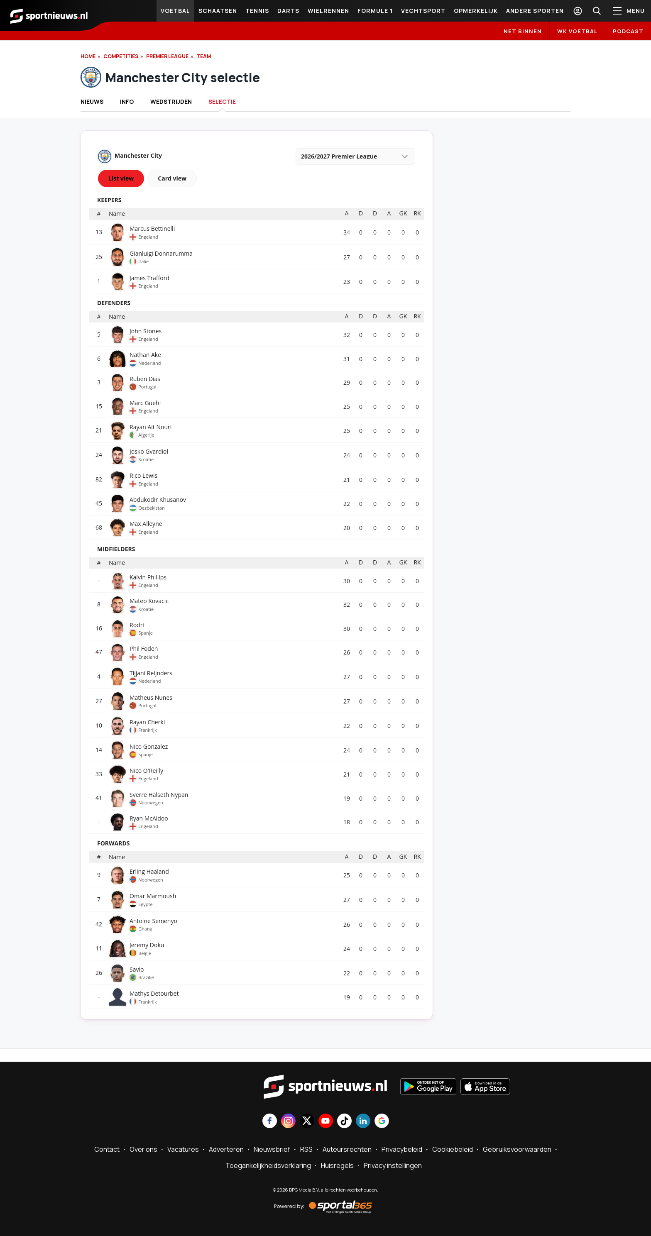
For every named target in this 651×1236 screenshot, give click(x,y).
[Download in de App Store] (485, 1087)
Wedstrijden (171, 101)
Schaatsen (217, 11)
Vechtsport (423, 11)
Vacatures (183, 1149)
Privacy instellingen (393, 1165)
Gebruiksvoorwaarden (517, 1149)
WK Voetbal (577, 31)
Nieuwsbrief (272, 1149)
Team (203, 56)
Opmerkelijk (476, 11)
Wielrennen (328, 11)
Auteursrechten (347, 1149)
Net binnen (523, 31)
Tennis (257, 11)
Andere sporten (535, 11)
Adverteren (226, 1149)
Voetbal (175, 11)
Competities (120, 56)
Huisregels (337, 1165)
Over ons (143, 1149)
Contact (107, 1149)
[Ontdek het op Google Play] (428, 1087)
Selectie (222, 101)
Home (88, 56)
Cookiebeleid (452, 1149)
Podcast (628, 31)
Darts (288, 11)
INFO (127, 101)
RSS (306, 1149)
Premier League (167, 56)
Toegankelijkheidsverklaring (268, 1165)
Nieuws (92, 101)
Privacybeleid (402, 1149)
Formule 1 (375, 11)
